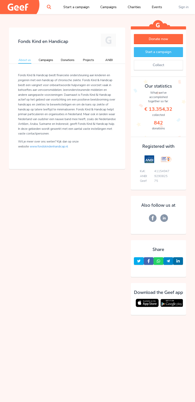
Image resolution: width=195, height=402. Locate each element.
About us (24, 60)
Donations (67, 60)
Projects (88, 60)
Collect (158, 65)
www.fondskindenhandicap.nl (49, 146)
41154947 (161, 171)
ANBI (109, 60)
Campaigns (108, 7)
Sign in (184, 7)
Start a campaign (76, 7)
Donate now (158, 39)
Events (157, 7)
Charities (134, 7)
